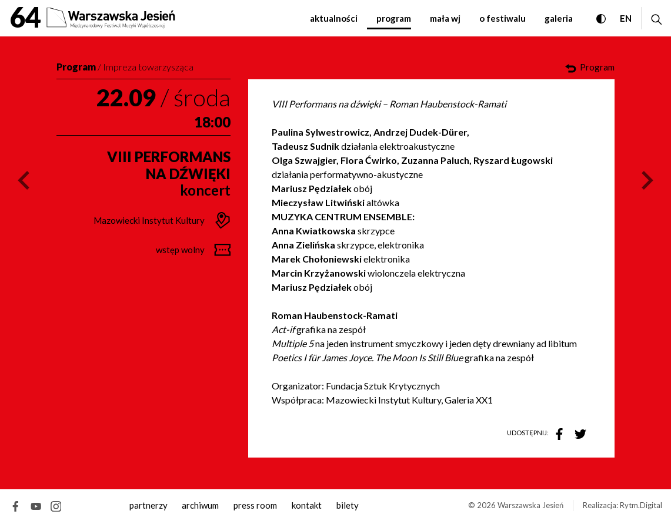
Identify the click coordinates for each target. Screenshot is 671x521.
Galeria (559, 18)
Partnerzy (148, 505)
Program (393, 18)
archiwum (200, 505)
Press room (255, 505)
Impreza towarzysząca (148, 66)
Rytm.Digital (641, 505)
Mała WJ (445, 18)
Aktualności (334, 18)
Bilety (347, 505)
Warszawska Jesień (530, 505)
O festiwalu (502, 18)
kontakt (307, 505)
